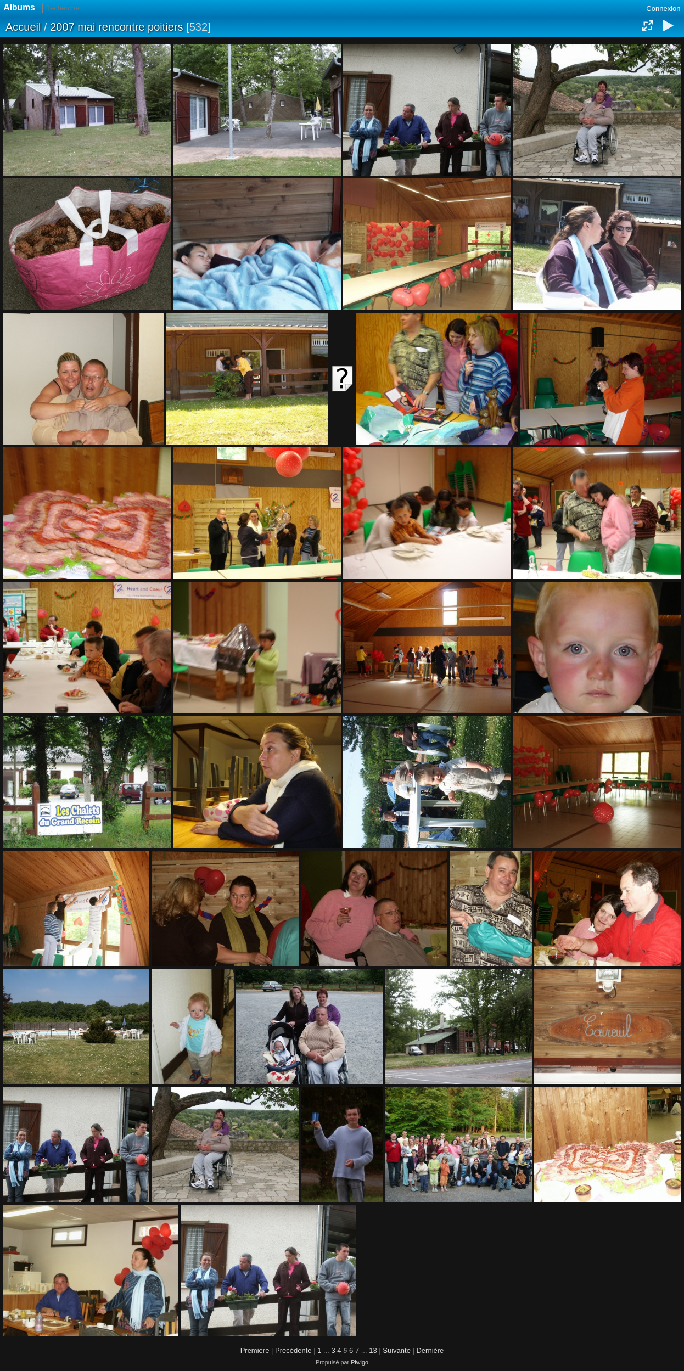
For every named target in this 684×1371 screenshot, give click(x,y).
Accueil (23, 27)
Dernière (430, 1350)
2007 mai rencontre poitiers (116, 27)
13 (373, 1350)
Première (255, 1350)
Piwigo (359, 1362)
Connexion (663, 8)
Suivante (397, 1350)
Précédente (293, 1350)
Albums (19, 7)
